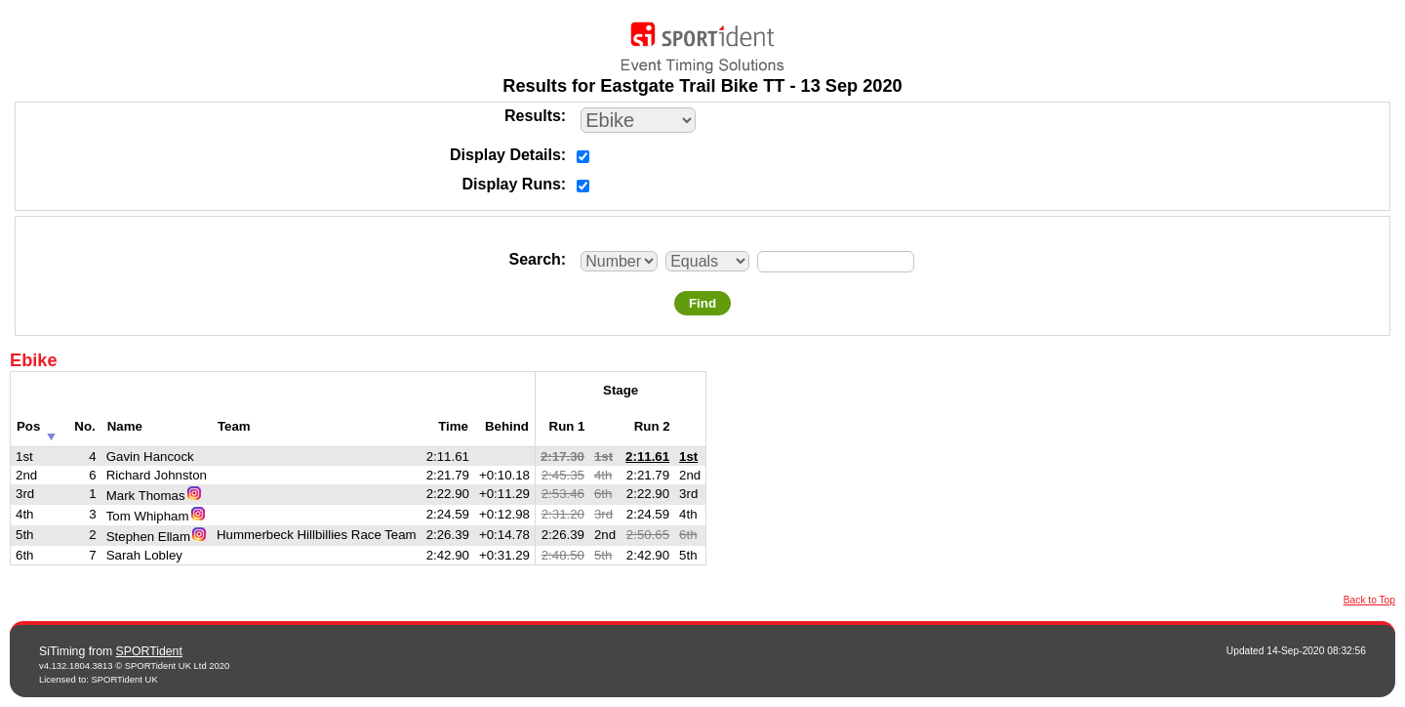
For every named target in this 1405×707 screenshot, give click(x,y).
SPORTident (149, 651)
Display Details (505, 154)
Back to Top (1369, 600)
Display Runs (511, 184)
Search (534, 259)
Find (702, 303)
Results (532, 115)
